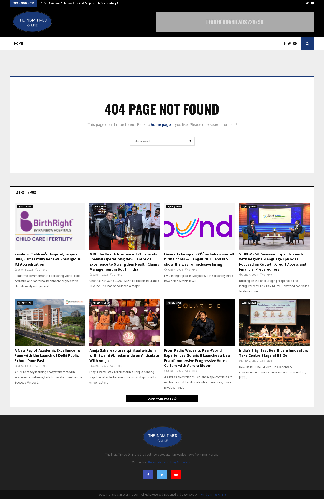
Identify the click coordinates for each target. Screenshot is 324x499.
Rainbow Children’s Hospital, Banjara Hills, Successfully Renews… (88, 3)
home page (161, 124)
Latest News (25, 192)
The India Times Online (212, 494)
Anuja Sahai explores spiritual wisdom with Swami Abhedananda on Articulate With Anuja (124, 355)
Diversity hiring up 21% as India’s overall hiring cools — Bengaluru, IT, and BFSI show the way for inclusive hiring (199, 259)
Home (18, 43)
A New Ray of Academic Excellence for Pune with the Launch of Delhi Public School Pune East (48, 355)
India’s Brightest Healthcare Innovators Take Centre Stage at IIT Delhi (273, 353)
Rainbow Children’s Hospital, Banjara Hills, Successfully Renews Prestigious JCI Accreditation (48, 259)
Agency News (24, 206)
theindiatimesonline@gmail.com (170, 462)
